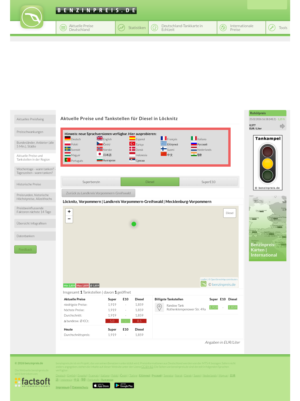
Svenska (168, 375)
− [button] (69, 219)
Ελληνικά (172, 144)
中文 (170, 155)
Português (77, 160)
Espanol (140, 139)
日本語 (107, 155)
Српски (140, 160)
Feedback (25, 249)
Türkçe (139, 144)
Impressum (63, 387)
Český (106, 144)
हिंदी (199, 155)
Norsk (178, 375)
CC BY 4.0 (147, 366)
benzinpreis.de (224, 284)
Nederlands (204, 149)
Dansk (139, 149)
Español (82, 375)
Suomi (170, 149)
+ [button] (69, 212)
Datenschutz (80, 387)
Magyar (75, 155)
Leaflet (204, 279)
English (107, 139)
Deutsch (76, 139)
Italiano (201, 139)
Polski (74, 144)
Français (172, 139)
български (109, 160)
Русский (202, 144)
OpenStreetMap (218, 279)
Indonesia (141, 155)
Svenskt (75, 149)
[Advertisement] (150, 75)
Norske (107, 149)
